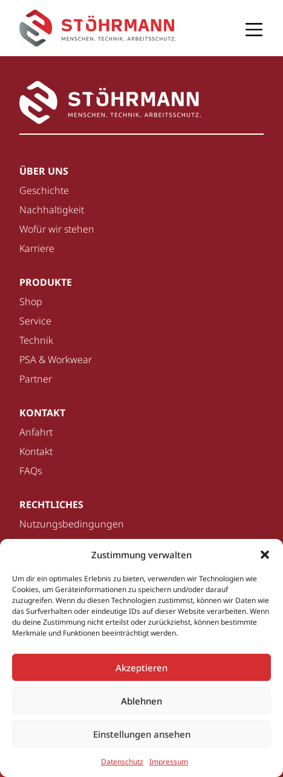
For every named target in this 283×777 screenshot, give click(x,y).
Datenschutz (122, 761)
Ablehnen (141, 701)
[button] (265, 555)
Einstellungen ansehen (141, 734)
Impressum (168, 761)
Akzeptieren (141, 668)
